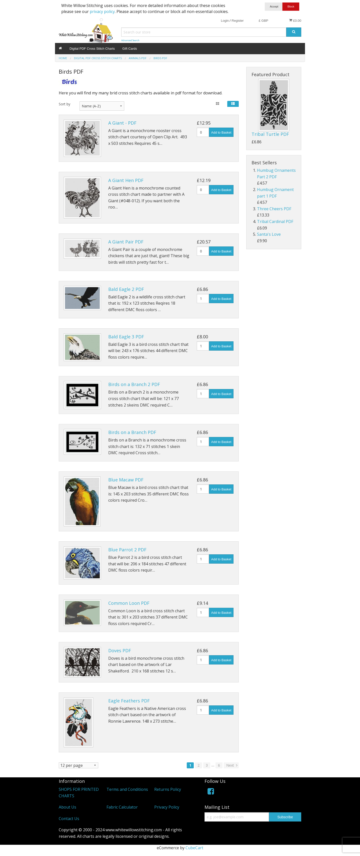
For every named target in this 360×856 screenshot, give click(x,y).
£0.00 (295, 20)
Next (232, 765)
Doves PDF (119, 650)
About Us (67, 807)
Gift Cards (129, 48)
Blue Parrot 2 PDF (127, 550)
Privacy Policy (166, 807)
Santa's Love (269, 234)
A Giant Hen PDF (126, 180)
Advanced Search (130, 40)
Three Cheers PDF (274, 209)
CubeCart (194, 848)
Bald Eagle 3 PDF (126, 337)
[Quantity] (203, 132)
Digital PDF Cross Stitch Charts (92, 48)
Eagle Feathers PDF (129, 701)
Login (225, 20)
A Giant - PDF (122, 123)
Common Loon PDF (129, 603)
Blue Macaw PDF (126, 480)
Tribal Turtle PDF (270, 134)
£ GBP (263, 20)
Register (238, 20)
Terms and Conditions (127, 789)
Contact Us (69, 818)
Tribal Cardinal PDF (275, 221)
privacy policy (102, 11)
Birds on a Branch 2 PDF (134, 384)
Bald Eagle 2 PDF (126, 289)
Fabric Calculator (122, 807)
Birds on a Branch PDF (132, 432)
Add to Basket (221, 132)
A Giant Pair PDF (126, 242)
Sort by (64, 104)
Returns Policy (167, 789)
